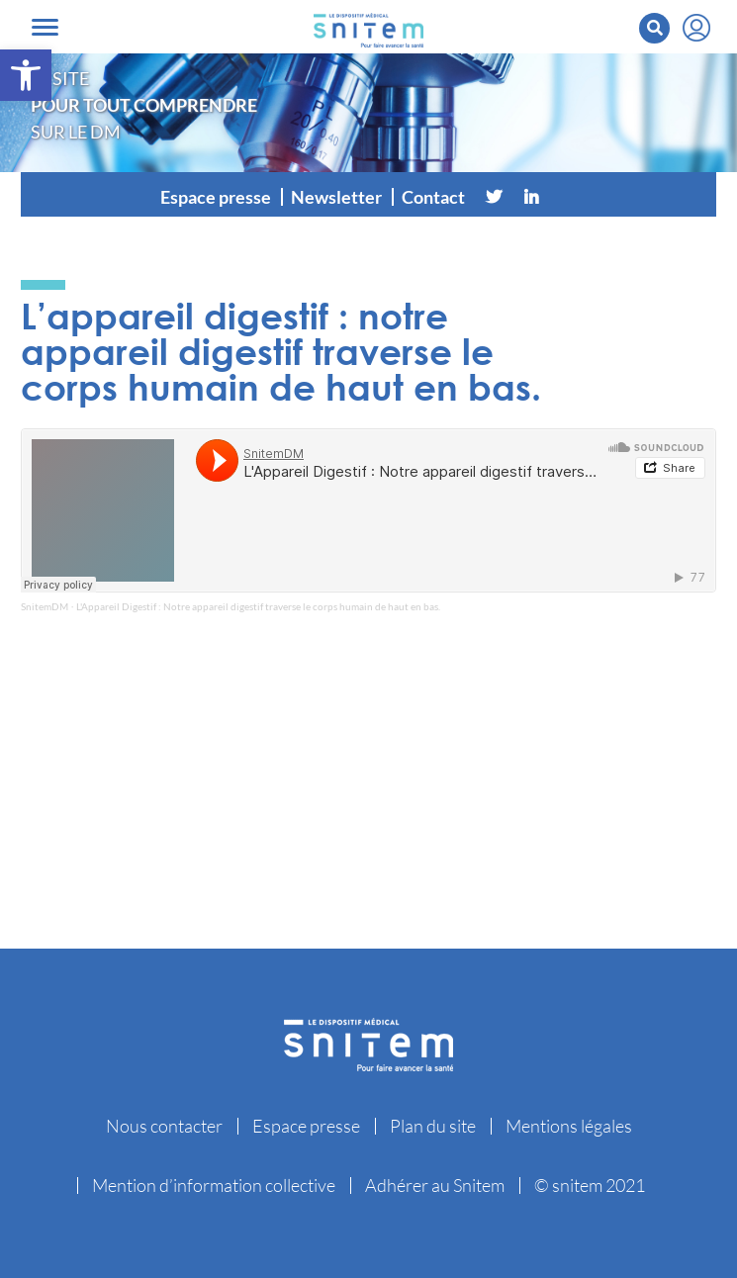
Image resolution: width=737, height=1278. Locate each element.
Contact (433, 197)
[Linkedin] (531, 197)
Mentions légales (569, 1126)
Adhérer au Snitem (435, 1185)
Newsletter (336, 197)
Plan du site (433, 1126)
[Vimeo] (569, 197)
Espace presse (215, 197)
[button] (25, 75)
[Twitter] (493, 197)
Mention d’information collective (213, 1185)
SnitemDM (44, 606)
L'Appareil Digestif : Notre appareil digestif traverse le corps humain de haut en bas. (258, 606)
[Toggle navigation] (45, 27)
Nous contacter (164, 1126)
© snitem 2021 (589, 1185)
